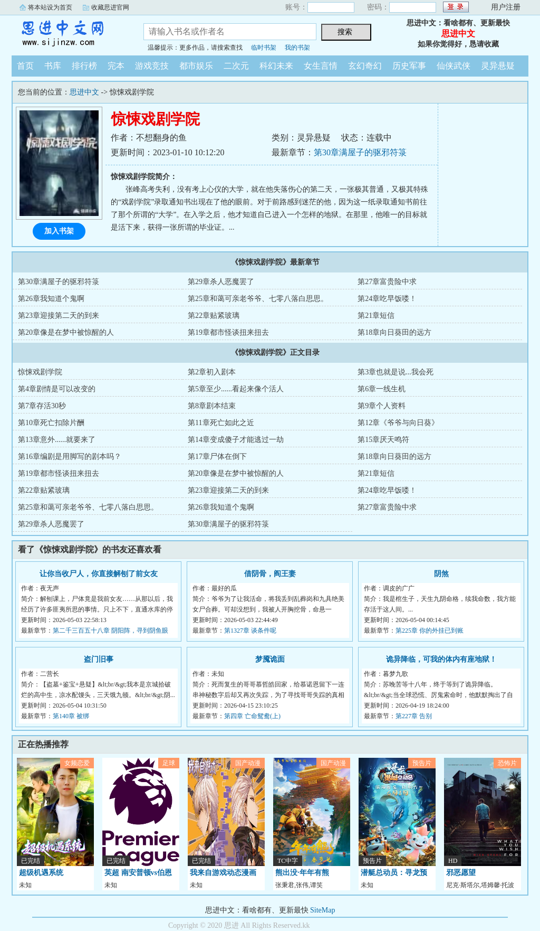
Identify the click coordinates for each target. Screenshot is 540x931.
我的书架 (297, 47)
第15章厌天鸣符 (383, 440)
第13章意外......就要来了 (56, 440)
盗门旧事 (98, 659)
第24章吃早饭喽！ (387, 299)
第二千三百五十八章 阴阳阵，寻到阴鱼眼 (110, 630)
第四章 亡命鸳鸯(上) (252, 716)
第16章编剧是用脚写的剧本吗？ (69, 456)
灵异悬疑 (498, 65)
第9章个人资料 (382, 406)
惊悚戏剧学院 (40, 372)
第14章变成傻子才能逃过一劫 (236, 440)
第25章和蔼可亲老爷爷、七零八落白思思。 (258, 299)
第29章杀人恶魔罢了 (221, 282)
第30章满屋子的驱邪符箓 (360, 152)
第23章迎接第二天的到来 (58, 315)
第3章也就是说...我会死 (395, 372)
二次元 (236, 65)
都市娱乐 (196, 65)
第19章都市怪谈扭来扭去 (228, 332)
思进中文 (70, 33)
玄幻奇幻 (365, 65)
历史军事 (409, 65)
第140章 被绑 (71, 716)
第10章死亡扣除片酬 (51, 423)
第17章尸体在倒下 (217, 456)
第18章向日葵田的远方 (394, 332)
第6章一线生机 (382, 389)
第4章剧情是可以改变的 (56, 389)
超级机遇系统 (41, 873)
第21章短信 (376, 315)
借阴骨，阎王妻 (270, 574)
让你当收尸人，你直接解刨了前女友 (99, 574)
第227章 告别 (414, 716)
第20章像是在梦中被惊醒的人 (66, 332)
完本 (116, 65)
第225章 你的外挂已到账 (430, 630)
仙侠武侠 (453, 65)
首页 (25, 65)
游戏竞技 (152, 65)
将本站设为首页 (50, 7)
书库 (52, 65)
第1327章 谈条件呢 (250, 630)
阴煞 (441, 574)
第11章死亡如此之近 (221, 423)
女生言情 (321, 65)
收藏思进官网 (110, 7)
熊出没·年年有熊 (302, 873)
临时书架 (263, 47)
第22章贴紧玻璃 (213, 315)
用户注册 (505, 7)
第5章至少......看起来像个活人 (236, 389)
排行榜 (84, 65)
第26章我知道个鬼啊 (51, 299)
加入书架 (59, 231)
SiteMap (322, 910)
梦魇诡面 (270, 659)
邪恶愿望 (461, 873)
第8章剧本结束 (212, 406)
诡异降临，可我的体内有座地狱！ (441, 659)
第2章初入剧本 (212, 372)
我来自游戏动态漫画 (223, 873)
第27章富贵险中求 (387, 282)
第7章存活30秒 (42, 406)
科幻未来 (276, 65)
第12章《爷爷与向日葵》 (398, 423)
